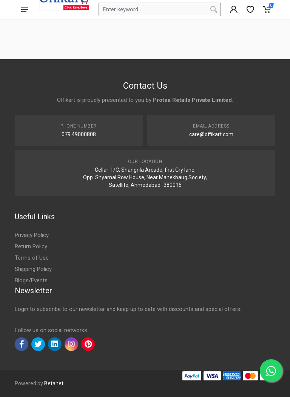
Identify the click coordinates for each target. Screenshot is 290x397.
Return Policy (31, 246)
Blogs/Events (31, 280)
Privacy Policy (32, 235)
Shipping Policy (33, 269)
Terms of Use (32, 257)
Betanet (53, 383)
